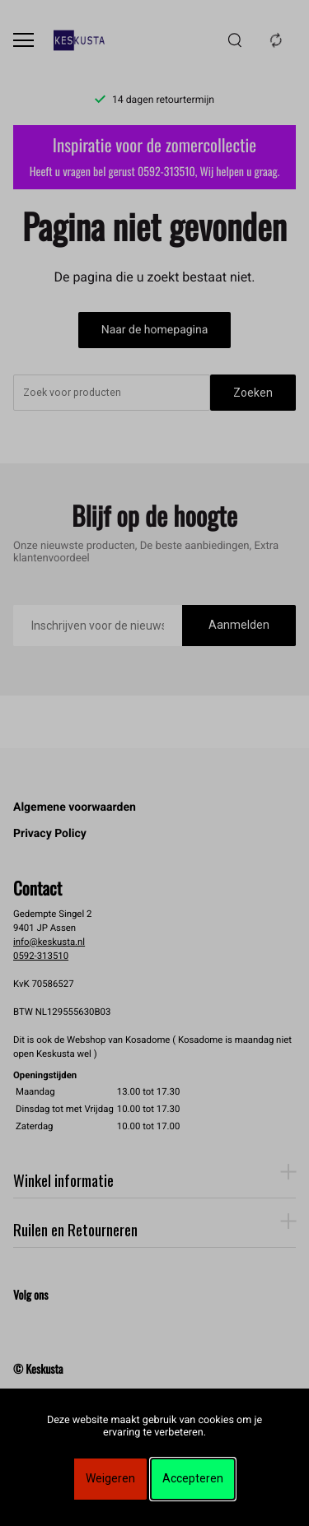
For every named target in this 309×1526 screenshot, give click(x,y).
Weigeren (110, 1478)
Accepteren (192, 1478)
